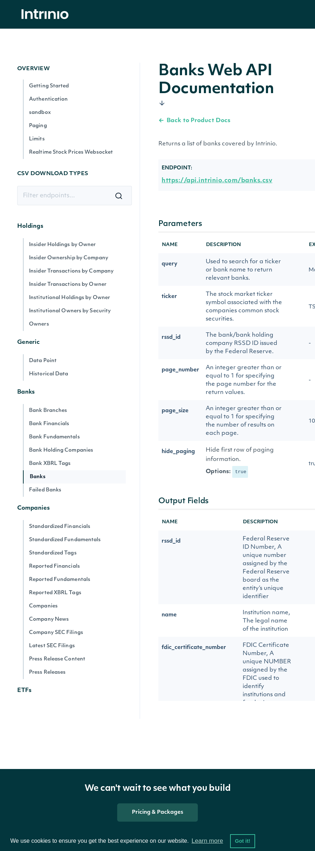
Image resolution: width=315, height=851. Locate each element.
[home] (47, 14)
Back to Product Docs (194, 121)
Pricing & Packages (157, 812)
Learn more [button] (207, 840)
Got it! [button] (242, 841)
